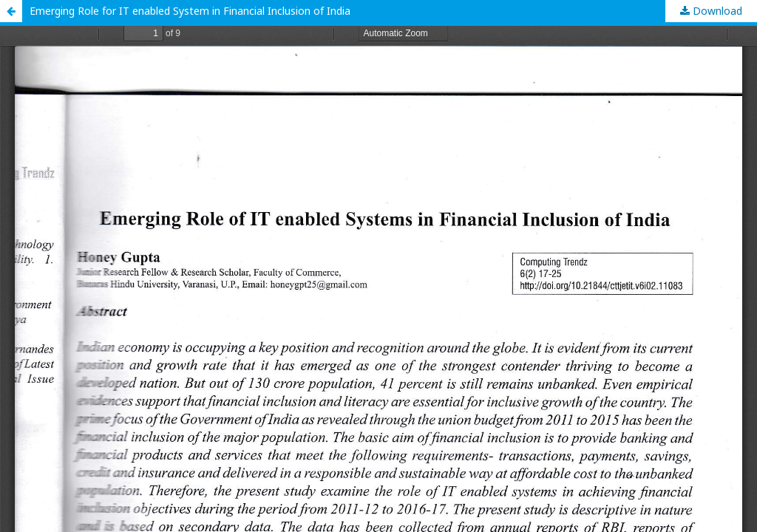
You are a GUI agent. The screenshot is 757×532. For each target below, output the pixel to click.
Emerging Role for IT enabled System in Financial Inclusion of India (190, 11)
